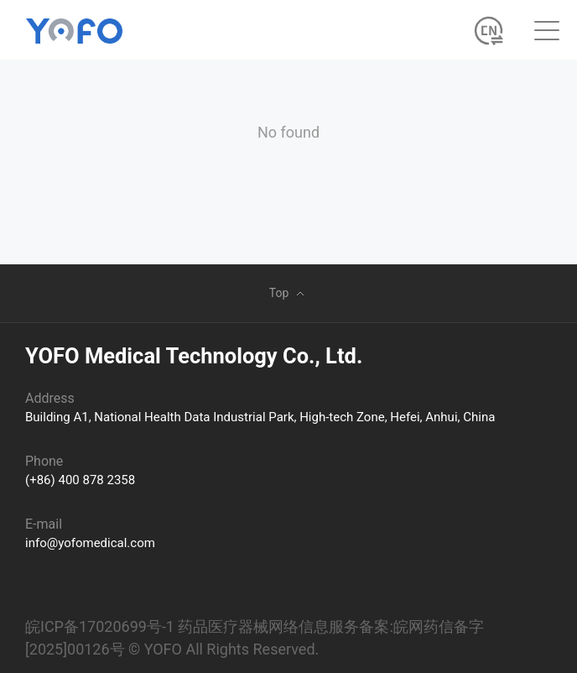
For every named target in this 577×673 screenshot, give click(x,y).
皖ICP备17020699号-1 (99, 626)
